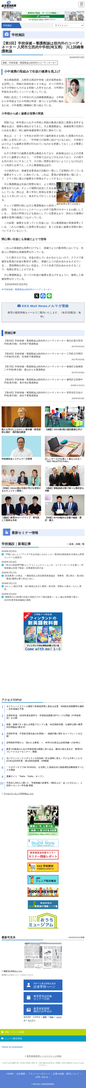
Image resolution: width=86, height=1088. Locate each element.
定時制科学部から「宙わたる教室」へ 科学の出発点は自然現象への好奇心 (43, 742)
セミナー (31, 1020)
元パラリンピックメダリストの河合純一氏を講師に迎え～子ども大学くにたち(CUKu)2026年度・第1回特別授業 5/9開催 (44, 759)
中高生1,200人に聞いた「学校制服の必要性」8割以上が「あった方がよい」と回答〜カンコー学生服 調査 (44, 784)
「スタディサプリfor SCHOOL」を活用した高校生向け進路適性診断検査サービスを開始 (45, 768)
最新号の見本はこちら (13, 971)
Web (51, 1017)
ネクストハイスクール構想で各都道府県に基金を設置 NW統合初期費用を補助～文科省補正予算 (45, 707)
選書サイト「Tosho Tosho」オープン (25, 776)
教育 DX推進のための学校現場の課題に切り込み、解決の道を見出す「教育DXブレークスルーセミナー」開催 (44, 750)
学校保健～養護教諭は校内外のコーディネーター (27, 289)
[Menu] (81, 5)
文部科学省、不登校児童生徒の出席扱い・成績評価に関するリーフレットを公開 (44, 734)
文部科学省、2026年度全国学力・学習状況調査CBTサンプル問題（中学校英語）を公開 (43, 716)
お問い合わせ (41, 1077)
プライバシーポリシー (39, 1074)
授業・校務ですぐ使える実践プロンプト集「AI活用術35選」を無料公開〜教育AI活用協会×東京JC (44, 725)
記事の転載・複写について (66, 1074)
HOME (10, 1074)
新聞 (45, 1017)
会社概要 (20, 1074)
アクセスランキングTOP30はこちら (19, 794)
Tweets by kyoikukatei (12, 1047)
